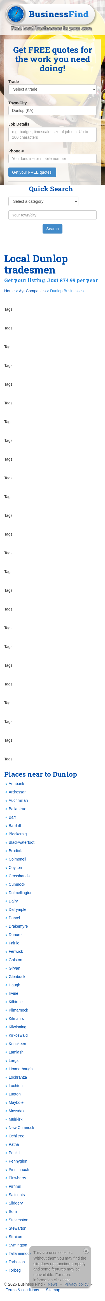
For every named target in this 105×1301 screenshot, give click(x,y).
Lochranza (15, 1077)
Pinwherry (15, 1178)
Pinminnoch (16, 1169)
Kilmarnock (16, 1010)
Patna (11, 1144)
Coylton (13, 867)
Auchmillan (16, 800)
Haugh (12, 985)
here (66, 1280)
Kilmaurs (14, 1018)
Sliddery (13, 1203)
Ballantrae (15, 809)
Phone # (16, 151)
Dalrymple (15, 909)
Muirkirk (13, 1119)
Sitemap (53, 1290)
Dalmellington (18, 892)
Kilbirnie (13, 1002)
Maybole (14, 1102)
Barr (10, 817)
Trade (13, 81)
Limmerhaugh (18, 1069)
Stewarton (15, 1228)
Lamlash (14, 1052)
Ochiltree (14, 1136)
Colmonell (15, 859)
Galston (13, 960)
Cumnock (14, 884)
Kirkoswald (16, 1035)
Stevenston (16, 1220)
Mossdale (14, 1111)
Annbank (14, 783)
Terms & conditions (22, 1290)
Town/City (17, 103)
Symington (15, 1245)
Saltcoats (14, 1194)
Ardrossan (15, 792)
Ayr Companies (32, 291)
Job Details (18, 124)
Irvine (11, 993)
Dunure (13, 934)
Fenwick (13, 951)
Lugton (12, 1094)
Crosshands (17, 876)
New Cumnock (19, 1127)
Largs (11, 1060)
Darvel (12, 918)
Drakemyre (16, 926)
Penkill (12, 1153)
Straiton (13, 1236)
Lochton (13, 1085)
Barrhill (12, 825)
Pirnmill (13, 1186)
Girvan (12, 968)
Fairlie (11, 943)
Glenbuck (14, 976)
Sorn (10, 1211)
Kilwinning (15, 1027)
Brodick (13, 851)
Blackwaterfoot (19, 842)
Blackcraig (15, 834)
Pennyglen (15, 1161)
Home (9, 291)
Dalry (11, 901)
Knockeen (15, 1043)
